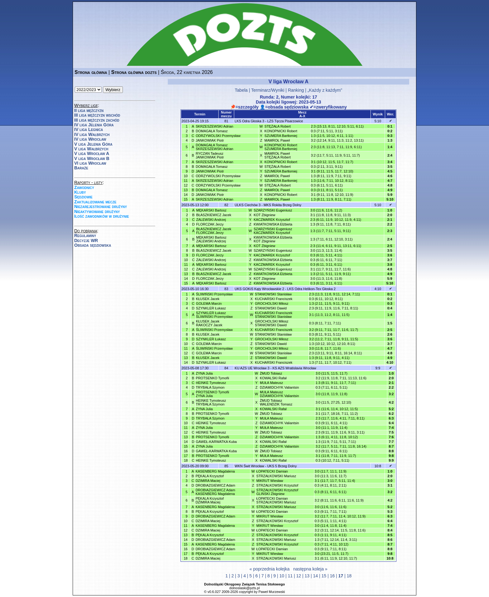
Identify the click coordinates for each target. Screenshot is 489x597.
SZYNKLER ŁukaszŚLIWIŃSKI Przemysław (214, 314)
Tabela (241, 90)
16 (332, 575)
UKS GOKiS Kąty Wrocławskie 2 (259, 289)
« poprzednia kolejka (269, 568)
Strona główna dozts (134, 72)
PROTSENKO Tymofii (212, 378)
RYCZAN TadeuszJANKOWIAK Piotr (210, 155)
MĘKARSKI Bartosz (211, 210)
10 (281, 575)
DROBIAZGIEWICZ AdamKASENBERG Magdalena (215, 492)
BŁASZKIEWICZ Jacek (213, 215)
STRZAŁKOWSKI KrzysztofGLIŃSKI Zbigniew (277, 492)
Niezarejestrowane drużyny (100, 206)
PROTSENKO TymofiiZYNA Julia (212, 394)
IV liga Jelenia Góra (94, 124)
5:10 (378, 121)
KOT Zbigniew (264, 215)
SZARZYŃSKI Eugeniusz (273, 210)
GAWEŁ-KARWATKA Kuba (216, 442)
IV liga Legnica (88, 129)
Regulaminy (85, 235)
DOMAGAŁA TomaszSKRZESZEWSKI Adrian (214, 147)
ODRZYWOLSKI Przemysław (218, 136)
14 (315, 575)
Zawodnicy (84, 187)
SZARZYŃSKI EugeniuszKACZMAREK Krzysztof (273, 231)
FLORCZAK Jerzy (210, 224)
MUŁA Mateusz (271, 383)
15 (324, 575)
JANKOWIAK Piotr (210, 140)
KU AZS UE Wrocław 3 (252, 368)
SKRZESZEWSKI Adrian (214, 126)
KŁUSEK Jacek (207, 299)
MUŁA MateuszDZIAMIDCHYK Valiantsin (279, 394)
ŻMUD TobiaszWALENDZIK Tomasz (276, 402)
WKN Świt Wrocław (249, 466)
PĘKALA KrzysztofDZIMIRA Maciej (210, 500)
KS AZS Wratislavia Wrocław (294, 368)
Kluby (80, 192)
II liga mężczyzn (89, 110)
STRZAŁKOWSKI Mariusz (276, 476)
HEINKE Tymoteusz (211, 383)
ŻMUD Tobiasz (271, 373)
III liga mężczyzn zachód (96, 120)
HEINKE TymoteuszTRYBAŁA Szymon (211, 402)
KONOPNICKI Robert (280, 131)
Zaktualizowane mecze (95, 201)
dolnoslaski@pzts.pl (244, 588)
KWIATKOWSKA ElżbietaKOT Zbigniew (273, 239)
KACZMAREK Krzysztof (272, 219)
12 (298, 575)
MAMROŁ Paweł (277, 140)
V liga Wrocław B (91, 158)
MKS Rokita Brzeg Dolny (282, 205)
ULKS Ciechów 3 (247, 205)
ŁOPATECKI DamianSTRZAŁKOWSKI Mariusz (276, 500)
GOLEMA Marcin (209, 303)
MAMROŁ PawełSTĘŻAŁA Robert (277, 155)
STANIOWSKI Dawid (271, 308)
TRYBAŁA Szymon (210, 387)
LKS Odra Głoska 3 (249, 121)
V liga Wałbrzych (91, 148)
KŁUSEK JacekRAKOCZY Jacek (209, 323)
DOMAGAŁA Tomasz (212, 131)
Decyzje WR (86, 240)
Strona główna (91, 72)
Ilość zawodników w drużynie (101, 216)
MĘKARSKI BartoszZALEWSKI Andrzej (211, 239)
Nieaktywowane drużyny (97, 211)
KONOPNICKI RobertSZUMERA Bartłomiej (280, 147)
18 (349, 575)
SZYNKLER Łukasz (211, 308)
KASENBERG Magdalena (215, 471)
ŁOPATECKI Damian (272, 471)
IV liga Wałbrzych (91, 134)
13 (307, 575)
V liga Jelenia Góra (93, 144)
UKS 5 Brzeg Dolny (282, 466)
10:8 (378, 466)
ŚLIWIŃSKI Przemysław (214, 294)
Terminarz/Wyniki (267, 90)
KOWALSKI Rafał (273, 378)
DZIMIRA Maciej (208, 481)
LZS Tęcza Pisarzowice (285, 121)
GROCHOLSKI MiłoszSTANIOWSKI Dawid (271, 323)
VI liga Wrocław (90, 163)
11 (290, 575)
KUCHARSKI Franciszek (273, 299)
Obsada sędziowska (92, 245)
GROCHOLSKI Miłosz (271, 303)
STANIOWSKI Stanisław (273, 294)
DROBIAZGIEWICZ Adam (215, 485)
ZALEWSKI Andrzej (211, 219)
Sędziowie (83, 196)
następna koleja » (310, 568)
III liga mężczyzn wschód (97, 115)
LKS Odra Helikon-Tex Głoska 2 (311, 289)
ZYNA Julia (204, 373)
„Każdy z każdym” (324, 90)
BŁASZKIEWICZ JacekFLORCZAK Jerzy (213, 231)
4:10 (378, 289)
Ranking (296, 90)
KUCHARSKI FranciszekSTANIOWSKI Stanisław (273, 314)
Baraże (81, 167)
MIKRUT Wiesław (269, 481)
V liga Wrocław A (91, 153)
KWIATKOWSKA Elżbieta (273, 224)
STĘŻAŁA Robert (277, 126)
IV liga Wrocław (90, 139)
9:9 (377, 368)
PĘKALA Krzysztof (210, 476)
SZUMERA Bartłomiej (280, 136)
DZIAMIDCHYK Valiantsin (279, 387)
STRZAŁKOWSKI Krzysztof (277, 485)
